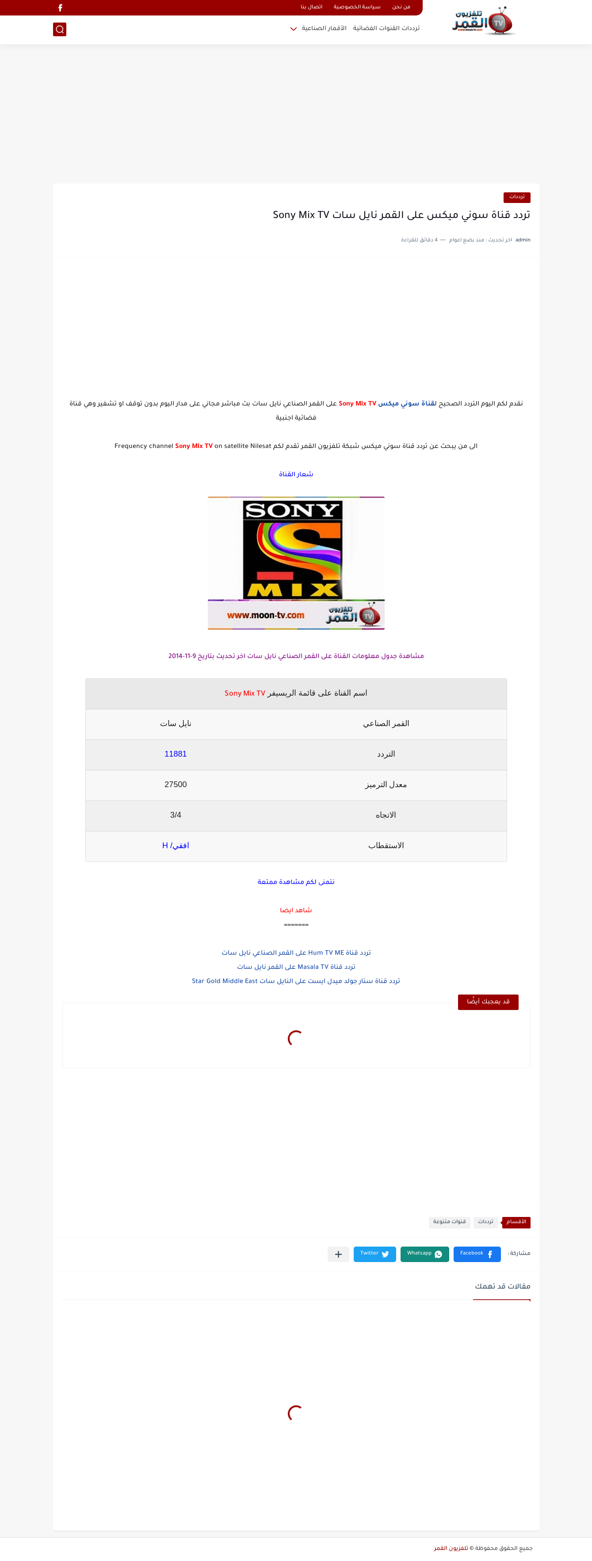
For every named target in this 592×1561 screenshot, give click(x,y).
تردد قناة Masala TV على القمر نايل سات (296, 968)
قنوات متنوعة (449, 1222)
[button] (477, 1254)
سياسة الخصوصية (357, 8)
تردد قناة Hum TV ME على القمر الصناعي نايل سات (296, 953)
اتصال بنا (311, 8)
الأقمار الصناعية (324, 29)
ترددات (517, 197)
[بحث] (59, 29)
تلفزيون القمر (451, 1549)
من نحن (401, 8)
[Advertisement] (296, 115)
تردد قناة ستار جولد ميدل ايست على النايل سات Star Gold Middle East (296, 982)
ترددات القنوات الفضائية (386, 29)
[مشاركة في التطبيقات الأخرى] (338, 1254)
